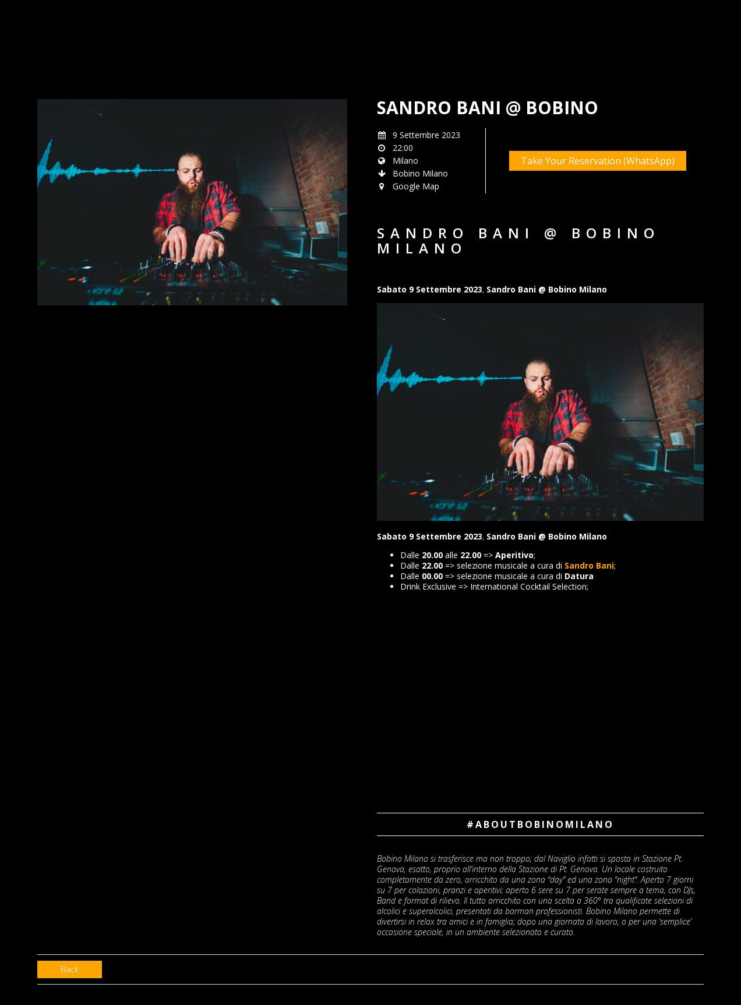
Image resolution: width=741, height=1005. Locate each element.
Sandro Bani (589, 565)
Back (70, 969)
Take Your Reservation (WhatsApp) (598, 160)
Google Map (416, 186)
